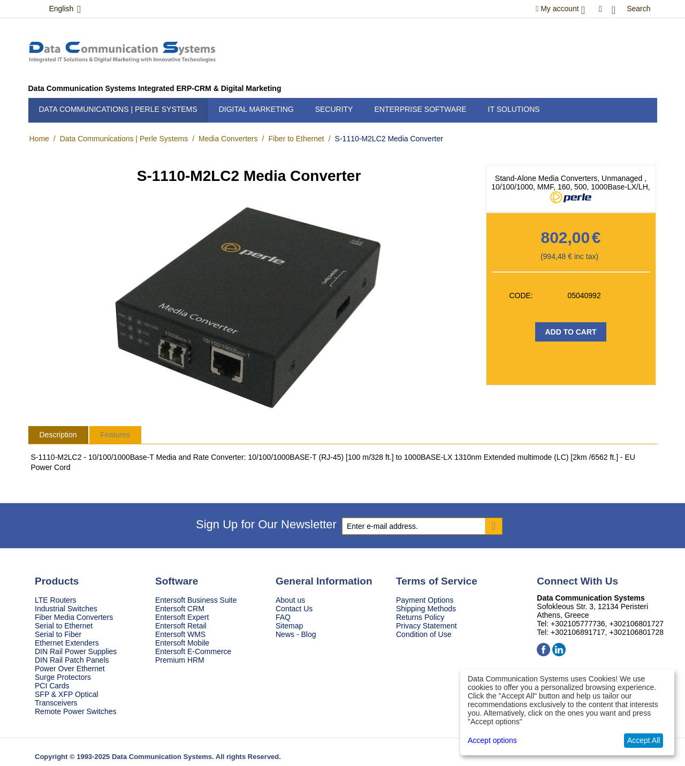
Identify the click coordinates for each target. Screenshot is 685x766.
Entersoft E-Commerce (193, 651)
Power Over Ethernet (70, 668)
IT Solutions (514, 109)
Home (39, 138)
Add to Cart (570, 332)
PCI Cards (52, 685)
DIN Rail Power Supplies (76, 651)
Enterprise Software (420, 109)
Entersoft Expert (182, 617)
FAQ (283, 617)
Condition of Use (424, 634)
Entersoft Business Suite (196, 600)
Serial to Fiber (58, 634)
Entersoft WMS (180, 634)
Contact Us (294, 608)
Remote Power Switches (76, 711)
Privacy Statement (426, 625)
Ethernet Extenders (67, 643)
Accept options (492, 740)
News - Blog (296, 634)
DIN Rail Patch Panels (72, 660)
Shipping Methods (426, 608)
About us (290, 600)
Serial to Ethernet (64, 625)
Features (115, 434)
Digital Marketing (256, 109)
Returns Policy (420, 617)
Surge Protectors (63, 677)
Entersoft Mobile (182, 643)
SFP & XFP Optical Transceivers (66, 698)
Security (334, 109)
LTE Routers (56, 600)
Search (638, 8)
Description (58, 434)
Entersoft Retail (181, 625)
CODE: (521, 295)
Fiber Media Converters (74, 617)
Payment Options (424, 600)
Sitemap (289, 625)
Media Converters (228, 138)
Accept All (643, 740)
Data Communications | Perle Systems (118, 109)
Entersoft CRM (179, 608)
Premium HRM (179, 660)
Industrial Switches (66, 608)
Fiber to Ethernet (296, 138)
